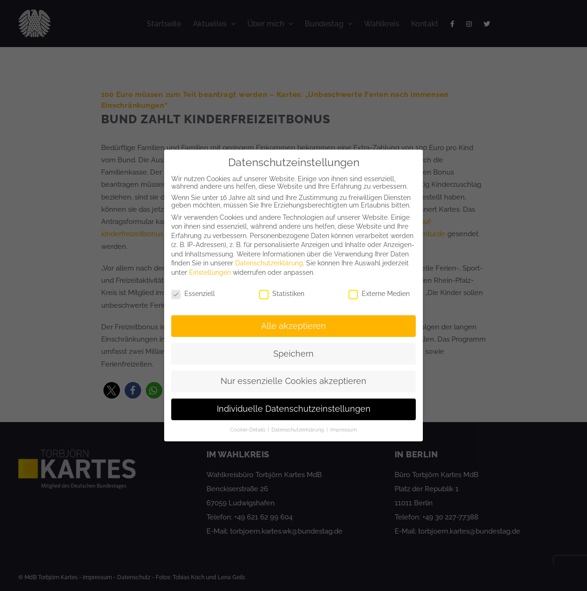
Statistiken (281, 293)
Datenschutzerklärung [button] (298, 429)
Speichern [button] (293, 354)
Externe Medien (379, 293)
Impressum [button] (343, 429)
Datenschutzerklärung (269, 263)
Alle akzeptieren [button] (293, 326)
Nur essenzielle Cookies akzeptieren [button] (293, 381)
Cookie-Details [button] (248, 429)
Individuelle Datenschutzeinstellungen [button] (294, 409)
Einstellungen (210, 272)
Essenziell (193, 293)
